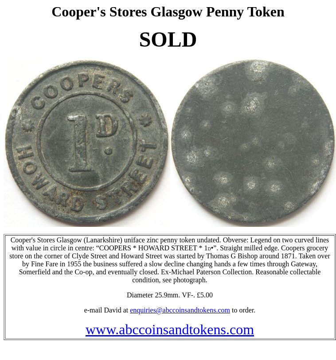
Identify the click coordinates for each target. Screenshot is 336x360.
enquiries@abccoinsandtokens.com (180, 310)
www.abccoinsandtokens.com (170, 329)
